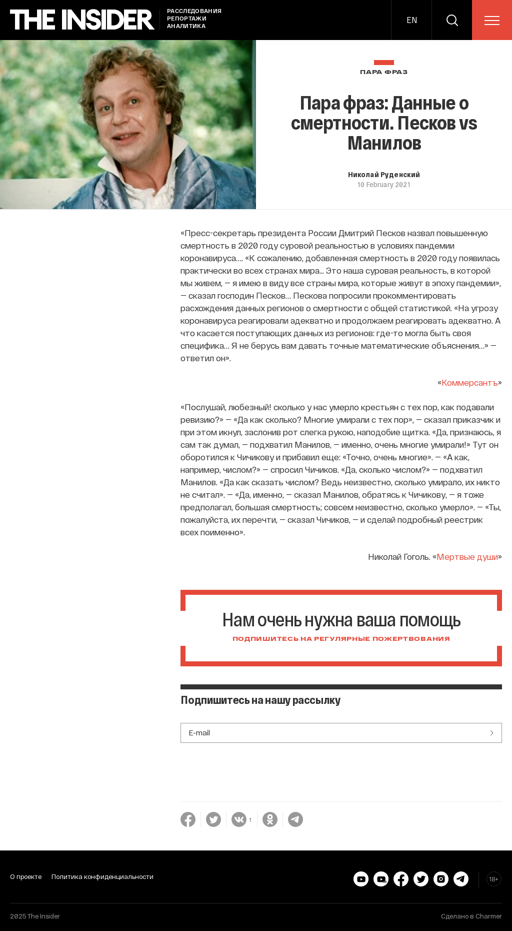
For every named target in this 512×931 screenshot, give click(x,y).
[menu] (492, 20)
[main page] (82, 20)
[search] (452, 20)
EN (411, 20)
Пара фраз (384, 72)
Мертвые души (467, 643)
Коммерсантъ (470, 469)
